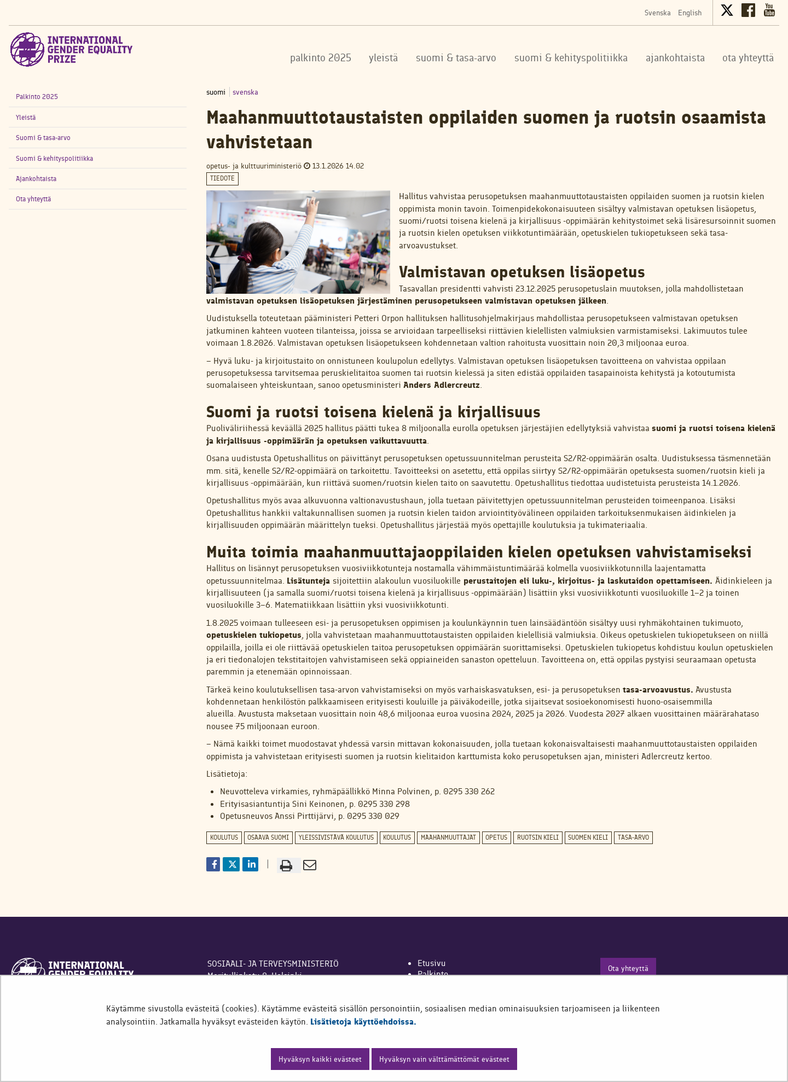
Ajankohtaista (36, 178)
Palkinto (433, 974)
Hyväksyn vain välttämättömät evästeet (444, 1059)
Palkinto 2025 (37, 96)
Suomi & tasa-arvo (43, 137)
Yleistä (26, 117)
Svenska (658, 13)
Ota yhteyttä (33, 198)
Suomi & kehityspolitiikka (54, 158)
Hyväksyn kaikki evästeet (320, 1059)
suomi (217, 92)
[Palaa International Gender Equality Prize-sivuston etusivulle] (72, 49)
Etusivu (432, 963)
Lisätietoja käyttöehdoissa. (363, 1021)
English (690, 13)
